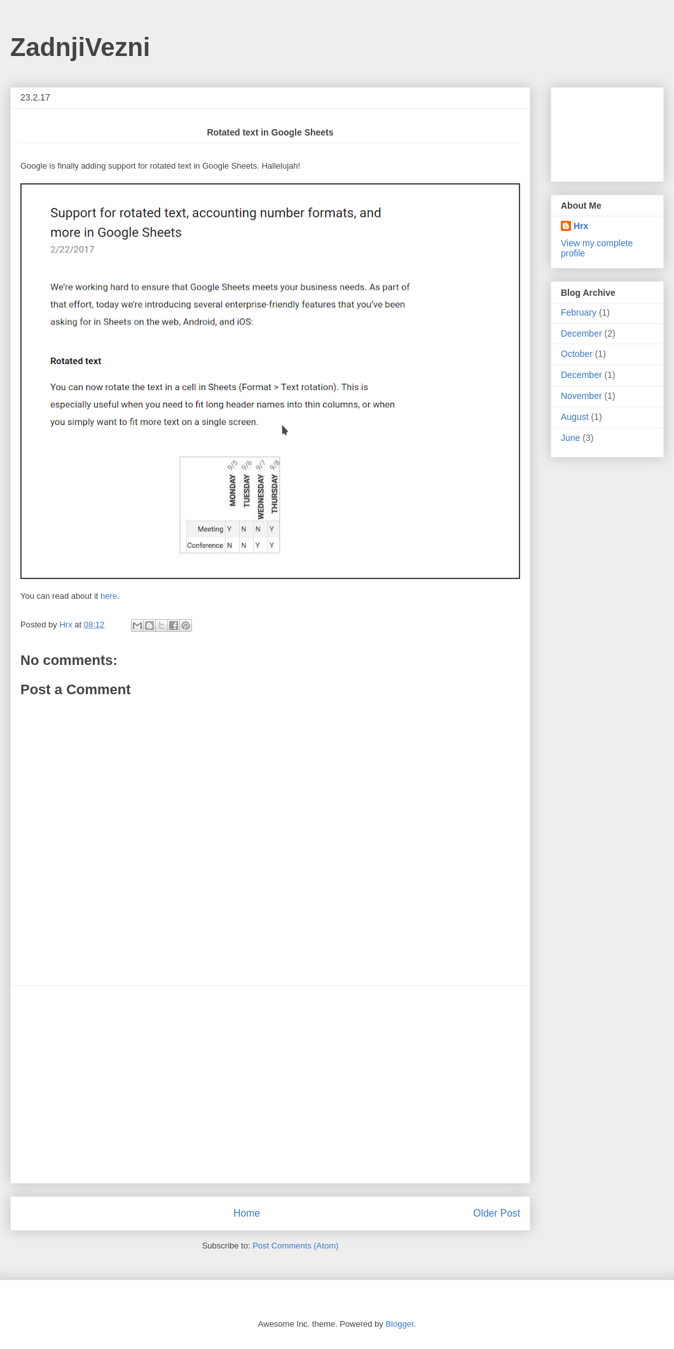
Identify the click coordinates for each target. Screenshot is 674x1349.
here (108, 596)
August (575, 417)
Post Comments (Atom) (295, 1245)
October (577, 354)
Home (246, 1213)
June (570, 438)
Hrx (581, 226)
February (578, 312)
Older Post (496, 1213)
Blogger (399, 1324)
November (581, 396)
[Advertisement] (270, 1084)
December (581, 333)
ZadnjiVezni (80, 47)
